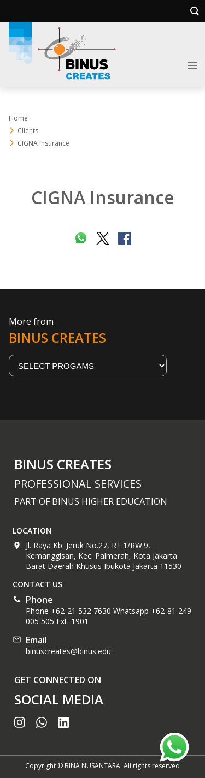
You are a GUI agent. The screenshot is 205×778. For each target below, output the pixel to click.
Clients (27, 130)
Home (18, 118)
